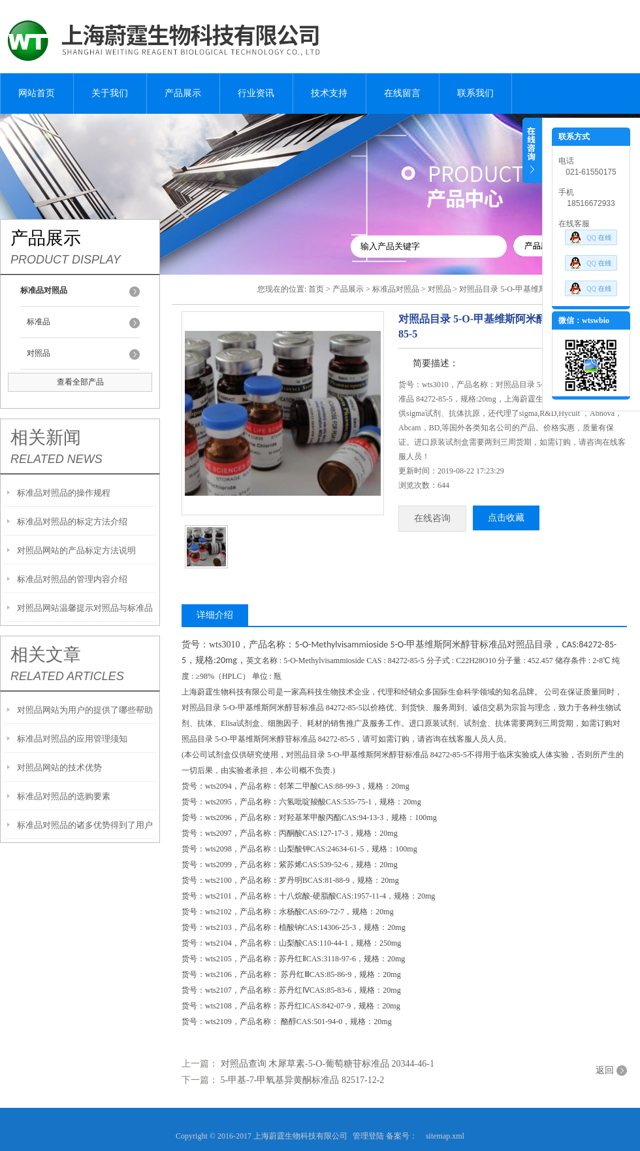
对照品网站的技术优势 (59, 767)
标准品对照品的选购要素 (63, 796)
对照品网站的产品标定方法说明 (76, 550)
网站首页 (36, 93)
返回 (605, 1070)
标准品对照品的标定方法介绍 (72, 521)
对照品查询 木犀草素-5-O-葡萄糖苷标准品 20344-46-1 (327, 1064)
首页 (316, 289)
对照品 (38, 353)
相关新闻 (45, 437)
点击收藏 (506, 518)
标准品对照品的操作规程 (63, 493)
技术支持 (329, 93)
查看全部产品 (80, 382)
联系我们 (475, 93)
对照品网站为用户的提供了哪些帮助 (85, 710)
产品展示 (183, 93)
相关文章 (45, 654)
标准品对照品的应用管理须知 (72, 739)
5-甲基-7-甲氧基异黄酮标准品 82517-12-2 (303, 1080)
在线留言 (402, 93)
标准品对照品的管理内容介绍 (72, 579)
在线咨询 (432, 518)
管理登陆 (368, 1136)
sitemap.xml (445, 1136)
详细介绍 (215, 615)
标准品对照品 (395, 289)
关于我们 (109, 93)
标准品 (38, 321)
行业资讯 (256, 93)
